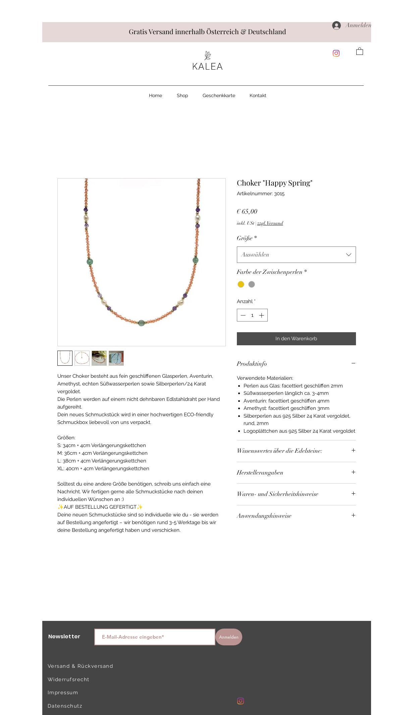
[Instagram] (336, 53)
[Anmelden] (228, 637)
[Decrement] (242, 315)
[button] (359, 51)
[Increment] (262, 315)
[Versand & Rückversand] (82, 666)
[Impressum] (71, 692)
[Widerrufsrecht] (71, 679)
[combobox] (296, 254)
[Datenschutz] (71, 706)
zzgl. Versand (270, 223)
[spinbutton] (252, 315)
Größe (247, 238)
